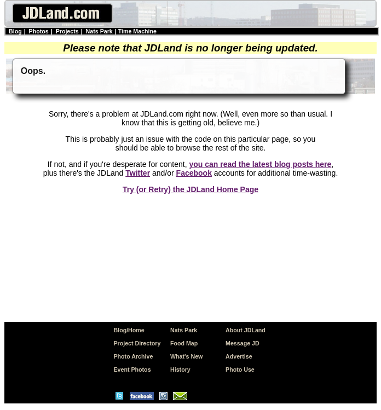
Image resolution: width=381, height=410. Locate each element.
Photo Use (240, 369)
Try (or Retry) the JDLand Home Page (190, 189)
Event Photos (132, 369)
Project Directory (136, 343)
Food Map (184, 343)
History (180, 369)
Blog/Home (128, 330)
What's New (186, 356)
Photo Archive (133, 356)
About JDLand (245, 330)
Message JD (242, 343)
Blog (15, 31)
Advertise (239, 356)
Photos (39, 31)
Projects (67, 31)
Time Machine (137, 31)
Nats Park (99, 31)
